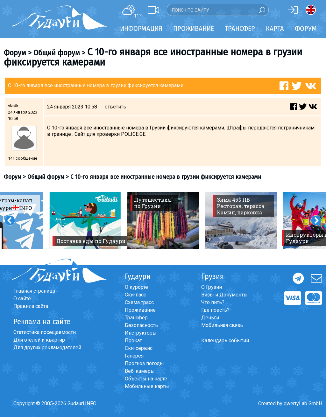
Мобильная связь (222, 325)
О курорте (136, 287)
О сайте (22, 298)
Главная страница (34, 291)
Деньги (210, 318)
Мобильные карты (147, 386)
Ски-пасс (135, 295)
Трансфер (136, 318)
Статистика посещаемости (44, 332)
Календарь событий (225, 340)
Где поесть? (215, 310)
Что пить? (212, 302)
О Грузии (211, 287)
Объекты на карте (146, 379)
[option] (85, 220)
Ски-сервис (138, 348)
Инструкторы (141, 333)
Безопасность (141, 325)
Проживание (140, 310)
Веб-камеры (140, 371)
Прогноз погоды (144, 363)
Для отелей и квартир (39, 340)
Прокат (133, 340)
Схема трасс (139, 302)
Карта (275, 28)
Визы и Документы (224, 295)
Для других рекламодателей (47, 347)
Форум (306, 28)
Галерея (134, 356)
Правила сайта (30, 306)
